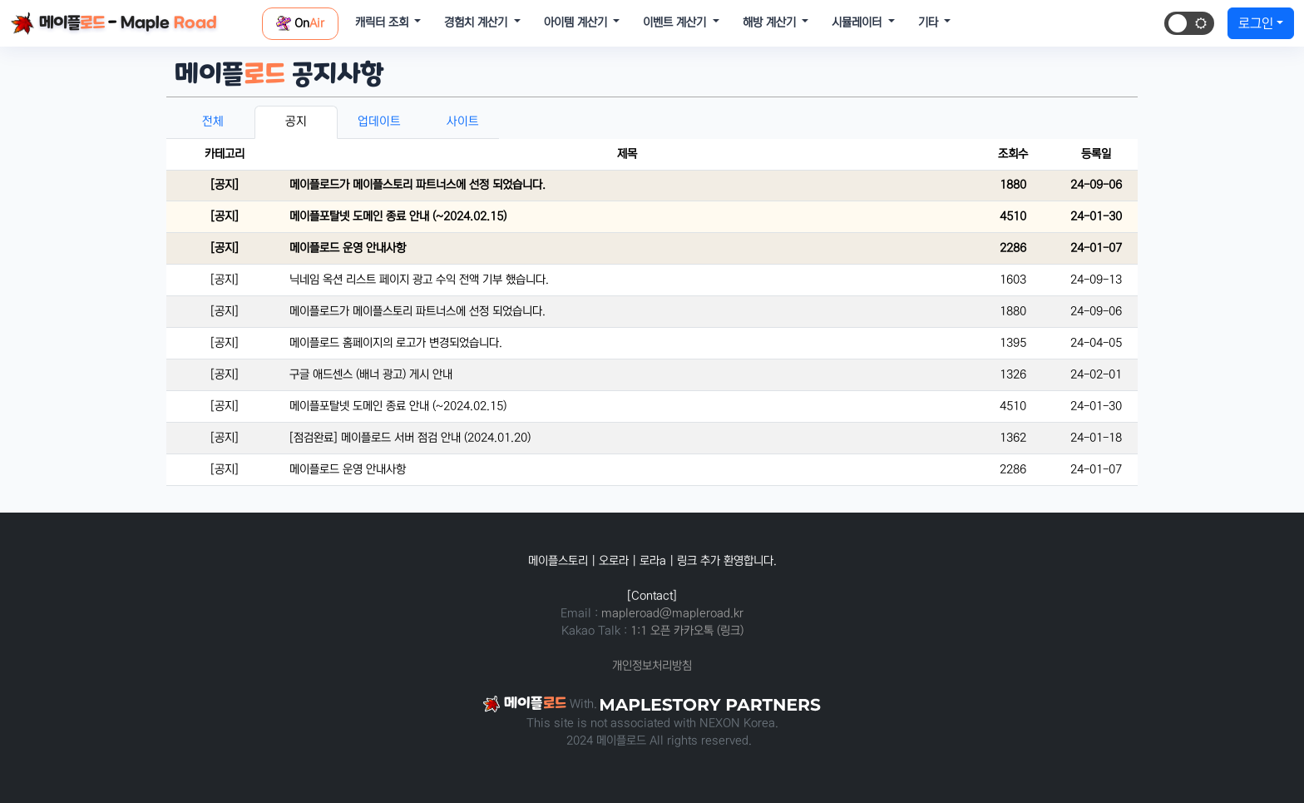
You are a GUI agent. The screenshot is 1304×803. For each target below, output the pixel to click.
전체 (213, 121)
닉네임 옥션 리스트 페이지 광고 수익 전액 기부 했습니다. (419, 279)
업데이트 (379, 121)
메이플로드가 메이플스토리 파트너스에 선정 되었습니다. (417, 184)
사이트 (463, 121)
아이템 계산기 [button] (577, 22)
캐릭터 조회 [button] (383, 22)
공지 (296, 121)
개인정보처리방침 (652, 665)
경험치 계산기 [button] (477, 22)
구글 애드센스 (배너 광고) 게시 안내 (370, 374)
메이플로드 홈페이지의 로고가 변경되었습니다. (395, 342)
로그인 (1255, 23)
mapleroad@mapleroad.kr (672, 613)
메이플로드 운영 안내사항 (347, 248)
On (300, 23)
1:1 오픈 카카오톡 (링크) (686, 630)
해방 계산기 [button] (771, 22)
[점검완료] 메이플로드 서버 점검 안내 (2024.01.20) (410, 437)
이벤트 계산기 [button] (676, 22)
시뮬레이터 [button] (858, 22)
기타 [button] (929, 22)
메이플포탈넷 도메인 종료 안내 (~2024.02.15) (397, 216)
